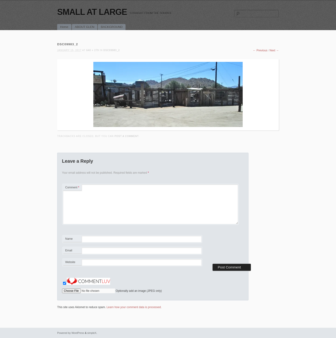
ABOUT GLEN (84, 27)
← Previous (260, 50)
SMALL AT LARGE (92, 12)
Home (64, 27)
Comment (72, 187)
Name (72, 239)
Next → (274, 50)
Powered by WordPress (70, 332)
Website (70, 262)
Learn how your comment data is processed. (133, 307)
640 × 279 (92, 50)
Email (72, 251)
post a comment (127, 136)
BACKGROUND (111, 27)
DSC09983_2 (111, 50)
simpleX (91, 332)
